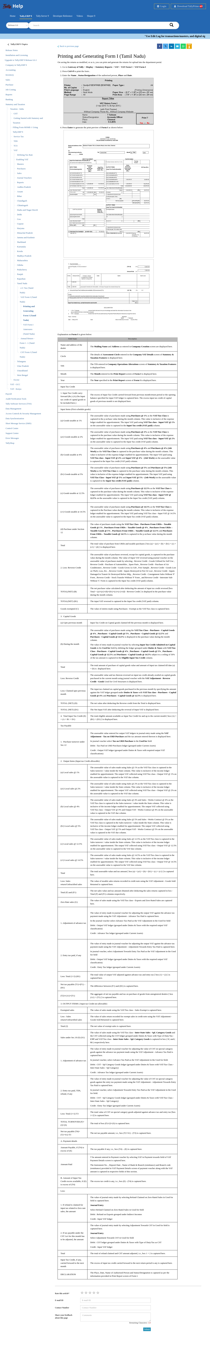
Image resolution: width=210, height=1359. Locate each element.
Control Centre (12, 428)
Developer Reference (63, 16)
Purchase (9, 84)
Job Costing (11, 89)
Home (12, 15)
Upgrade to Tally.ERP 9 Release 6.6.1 (21, 60)
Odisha (20, 265)
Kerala (20, 251)
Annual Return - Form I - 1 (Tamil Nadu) (27, 343)
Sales (8, 80)
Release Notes (12, 50)
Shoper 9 (91, 16)
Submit (147, 1329)
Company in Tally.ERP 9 (16, 65)
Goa (19, 219)
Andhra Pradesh (24, 187)
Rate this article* (62, 1293)
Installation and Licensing (17, 55)
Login (161, 6)
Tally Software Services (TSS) (19, 403)
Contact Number (62, 1308)
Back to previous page (68, 46)
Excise (16, 380)
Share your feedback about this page (63, 1316)
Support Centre (12, 433)
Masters (20, 164)
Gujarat (20, 223)
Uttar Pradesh (23, 366)
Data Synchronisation (15, 418)
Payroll (9, 394)
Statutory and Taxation (15, 104)
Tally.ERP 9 (26, 16)
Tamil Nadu (22, 283)
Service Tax (19, 136)
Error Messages (12, 438)
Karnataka (21, 246)
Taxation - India (17, 109)
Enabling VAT (22, 159)
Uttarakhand (22, 370)
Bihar (19, 196)
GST (16, 113)
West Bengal (22, 375)
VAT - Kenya (15, 389)
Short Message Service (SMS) (18, 423)
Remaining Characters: (140, 1323)
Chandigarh (22, 201)
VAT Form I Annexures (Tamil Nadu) (29, 329)
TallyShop (10, 443)
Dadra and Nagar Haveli (27, 210)
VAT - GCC (15, 384)
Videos (79, 16)
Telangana (21, 361)
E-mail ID (59, 1300)
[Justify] (16, 44)
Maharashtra (22, 260)
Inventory (10, 75)
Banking (9, 99)
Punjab (20, 274)
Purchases (21, 168)
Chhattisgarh (22, 205)
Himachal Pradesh (25, 233)
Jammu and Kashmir (26, 237)
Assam (20, 191)
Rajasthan (21, 279)
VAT (16, 150)
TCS (16, 145)
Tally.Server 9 (42, 16)
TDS (16, 141)
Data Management (13, 408)
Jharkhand (21, 242)
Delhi (19, 214)
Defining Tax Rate (25, 155)
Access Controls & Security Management (23, 413)
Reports (9, 94)
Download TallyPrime (188, 6)
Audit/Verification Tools (16, 399)
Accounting (11, 70)
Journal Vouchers (24, 178)
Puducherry (22, 269)
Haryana (20, 228)
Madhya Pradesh (24, 256)
